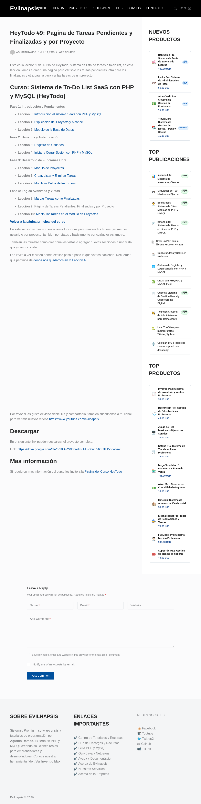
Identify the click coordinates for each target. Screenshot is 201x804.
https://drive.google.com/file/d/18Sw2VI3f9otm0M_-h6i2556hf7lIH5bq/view (68, 449)
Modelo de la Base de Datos (54, 129)
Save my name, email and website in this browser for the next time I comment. (76, 654)
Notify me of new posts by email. (54, 664)
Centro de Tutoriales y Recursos (101, 737)
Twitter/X (148, 738)
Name (35, 605)
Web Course (67, 52)
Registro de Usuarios (49, 145)
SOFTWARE (102, 8)
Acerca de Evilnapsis (93, 763)
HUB (119, 8)
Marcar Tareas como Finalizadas (57, 198)
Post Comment (40, 675)
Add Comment (40, 619)
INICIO (43, 8)
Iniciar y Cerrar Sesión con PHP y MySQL (63, 152)
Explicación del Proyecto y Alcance (58, 122)
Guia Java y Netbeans (94, 753)
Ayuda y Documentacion (95, 758)
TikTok (146, 749)
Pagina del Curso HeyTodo (103, 471)
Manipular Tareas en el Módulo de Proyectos (67, 214)
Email (85, 605)
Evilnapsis (24, 8)
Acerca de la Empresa (93, 774)
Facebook (149, 728)
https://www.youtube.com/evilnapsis (74, 419)
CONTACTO (154, 8)
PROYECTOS (78, 8)
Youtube (147, 733)
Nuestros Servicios (92, 769)
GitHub (146, 743)
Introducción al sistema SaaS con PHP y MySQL (68, 114)
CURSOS (134, 8)
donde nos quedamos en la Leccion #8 (60, 260)
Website (136, 605)
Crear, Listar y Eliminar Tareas (55, 175)
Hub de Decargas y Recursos (99, 743)
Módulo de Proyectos (49, 168)
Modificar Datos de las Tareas (55, 183)
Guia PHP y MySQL (92, 748)
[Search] (175, 8)
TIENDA (58, 8)
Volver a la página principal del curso (37, 221)
